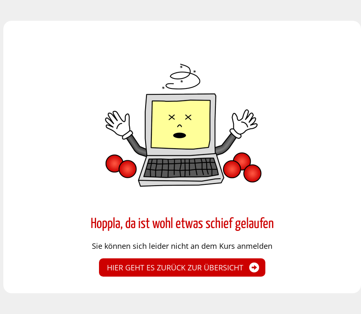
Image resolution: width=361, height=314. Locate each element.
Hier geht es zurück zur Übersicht (175, 267)
